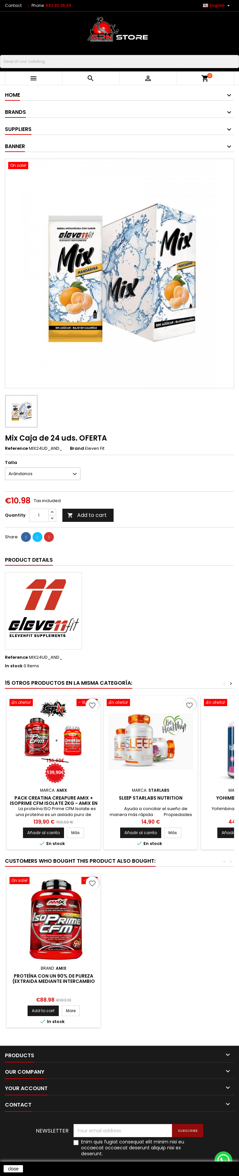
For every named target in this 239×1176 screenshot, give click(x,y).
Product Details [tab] (29, 560)
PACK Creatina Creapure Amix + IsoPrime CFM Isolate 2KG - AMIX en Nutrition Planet (54, 803)
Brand (77, 448)
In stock (14, 666)
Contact (13, 5)
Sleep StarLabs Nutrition (151, 798)
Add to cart (87, 515)
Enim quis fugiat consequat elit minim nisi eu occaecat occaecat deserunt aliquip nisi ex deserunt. (132, 1148)
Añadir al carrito (43, 832)
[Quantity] (39, 515)
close (13, 1168)
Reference (16, 448)
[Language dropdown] (217, 5)
